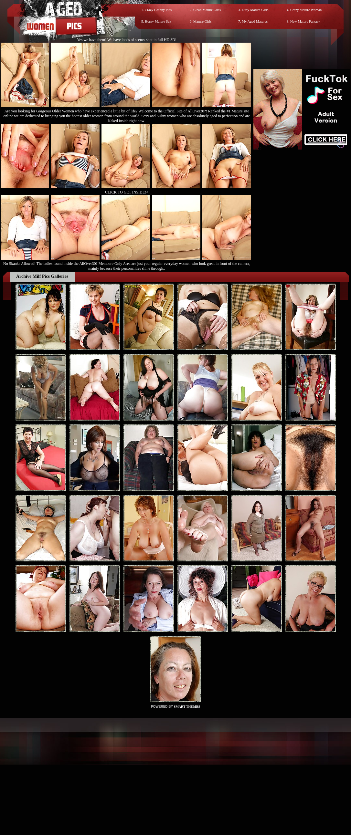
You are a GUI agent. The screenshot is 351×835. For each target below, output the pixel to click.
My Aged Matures (255, 21)
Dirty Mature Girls (255, 10)
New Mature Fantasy (305, 21)
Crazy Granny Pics (158, 10)
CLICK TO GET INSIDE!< (126, 192)
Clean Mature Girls (207, 10)
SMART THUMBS (187, 706)
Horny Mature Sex (158, 21)
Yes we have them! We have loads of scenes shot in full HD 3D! (126, 39)
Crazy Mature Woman (306, 10)
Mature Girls (202, 21)
